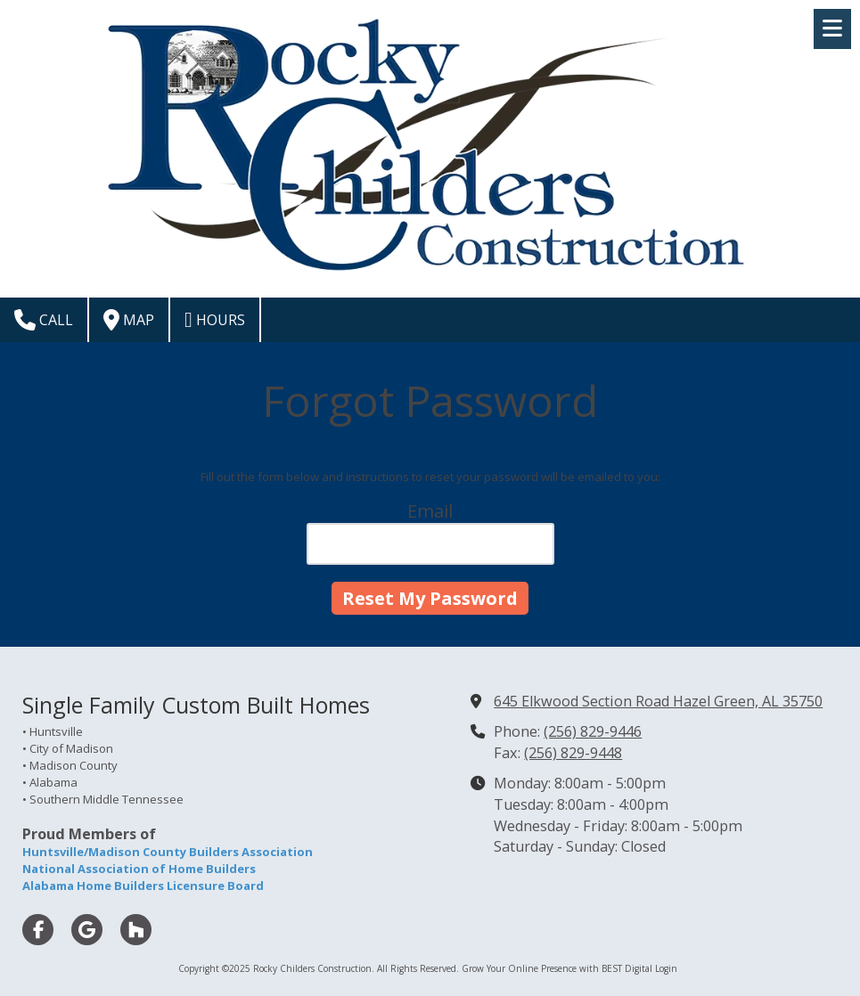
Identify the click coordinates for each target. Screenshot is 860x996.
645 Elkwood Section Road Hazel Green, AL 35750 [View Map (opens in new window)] (658, 701)
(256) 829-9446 (593, 731)
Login (666, 968)
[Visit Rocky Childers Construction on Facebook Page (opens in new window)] (37, 929)
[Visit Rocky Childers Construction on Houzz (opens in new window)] (136, 929)
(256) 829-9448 (573, 753)
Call (43, 320)
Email (430, 511)
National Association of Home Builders (139, 869)
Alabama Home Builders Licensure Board (143, 886)
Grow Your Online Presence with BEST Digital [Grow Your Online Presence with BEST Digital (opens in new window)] (557, 968)
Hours (214, 320)
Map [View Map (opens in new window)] (128, 320)
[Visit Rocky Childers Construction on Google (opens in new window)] (86, 929)
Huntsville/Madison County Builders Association (167, 852)
